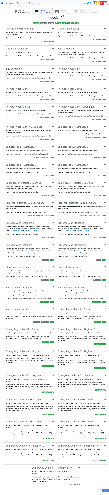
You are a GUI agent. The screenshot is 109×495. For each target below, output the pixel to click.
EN (102, 3)
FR (106, 3)
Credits (31, 3)
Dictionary (25, 3)
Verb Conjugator (32, 231)
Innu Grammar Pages (16, 231)
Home (18, 3)
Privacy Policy (87, 3)
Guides (37, 3)
